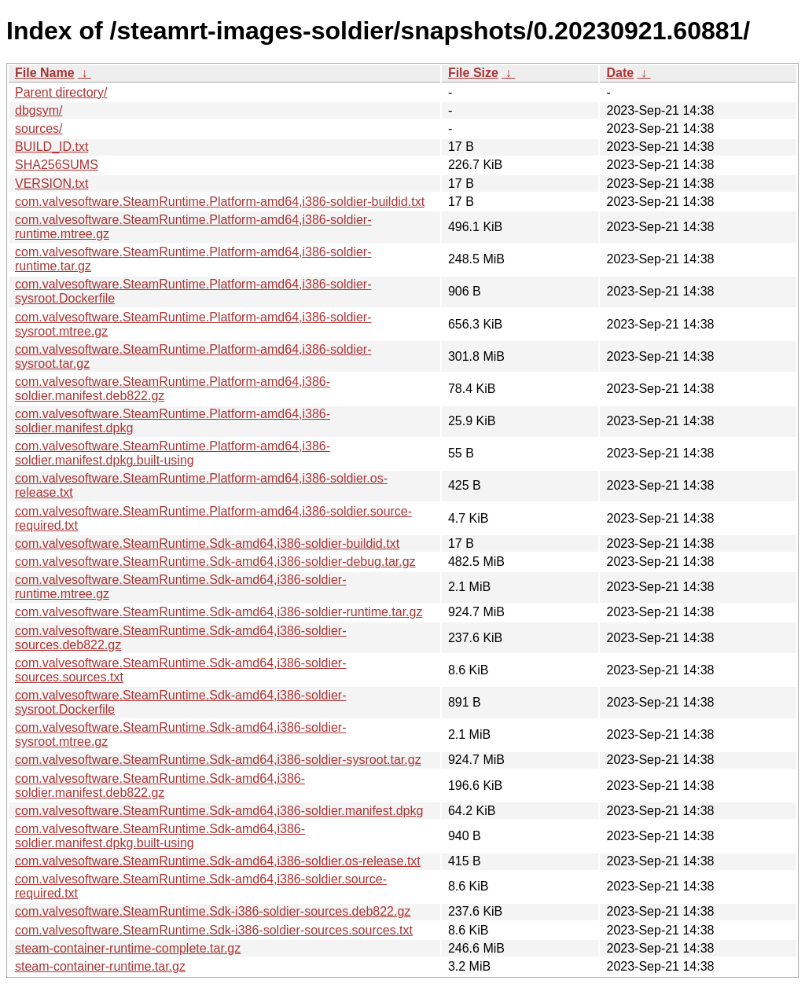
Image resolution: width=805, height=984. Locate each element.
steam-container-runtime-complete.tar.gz (128, 948)
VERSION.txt (51, 183)
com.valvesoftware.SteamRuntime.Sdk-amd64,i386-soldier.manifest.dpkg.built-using (160, 836)
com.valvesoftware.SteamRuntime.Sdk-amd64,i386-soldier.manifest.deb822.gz (160, 785)
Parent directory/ (61, 92)
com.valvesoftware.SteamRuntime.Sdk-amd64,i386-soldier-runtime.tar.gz (218, 612)
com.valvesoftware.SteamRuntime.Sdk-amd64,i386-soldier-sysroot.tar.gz (218, 759)
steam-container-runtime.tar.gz (100, 966)
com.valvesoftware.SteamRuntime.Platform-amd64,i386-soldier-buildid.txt (220, 201)
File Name (45, 72)
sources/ (38, 128)
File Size (473, 72)
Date (620, 72)
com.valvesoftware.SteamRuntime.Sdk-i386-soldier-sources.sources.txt (214, 930)
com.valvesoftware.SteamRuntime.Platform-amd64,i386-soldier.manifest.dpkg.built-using (172, 453)
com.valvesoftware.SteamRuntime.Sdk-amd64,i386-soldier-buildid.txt (207, 543)
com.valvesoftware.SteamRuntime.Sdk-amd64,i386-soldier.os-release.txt (218, 861)
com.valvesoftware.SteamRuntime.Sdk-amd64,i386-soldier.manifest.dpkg (219, 810)
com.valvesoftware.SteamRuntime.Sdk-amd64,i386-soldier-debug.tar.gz (215, 561)
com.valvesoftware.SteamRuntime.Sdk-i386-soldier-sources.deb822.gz (212, 911)
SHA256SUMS (56, 164)
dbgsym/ (38, 110)
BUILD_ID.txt (51, 146)
